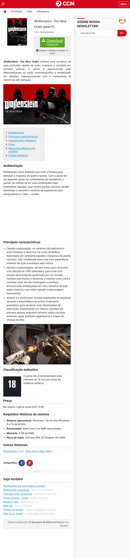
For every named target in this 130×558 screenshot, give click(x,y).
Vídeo (29, 11)
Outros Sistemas (18, 155)
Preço (11, 144)
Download (52, 42)
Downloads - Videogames (40, 513)
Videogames (43, 11)
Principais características (23, 136)
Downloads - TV (29, 501)
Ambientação (16, 132)
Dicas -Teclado (38, 497)
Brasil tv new (10, 501)
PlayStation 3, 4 (12, 451)
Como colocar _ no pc (15, 497)
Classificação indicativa (22, 140)
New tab (8, 505)
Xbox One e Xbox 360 (37, 451)
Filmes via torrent (13, 509)
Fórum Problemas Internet (40, 509)
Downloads (16, 11)
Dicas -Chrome (23, 505)
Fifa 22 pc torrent (13, 513)
